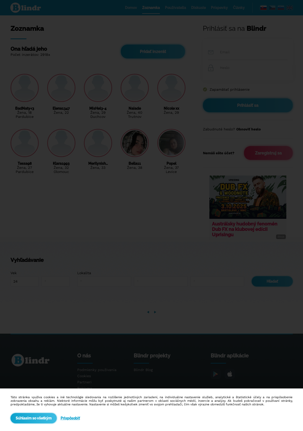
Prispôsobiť (70, 418)
